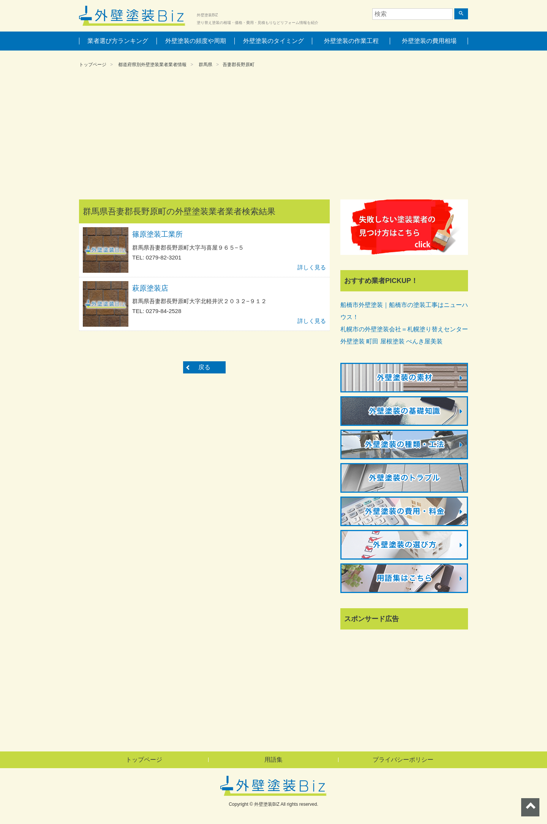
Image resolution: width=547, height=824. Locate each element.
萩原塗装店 (150, 288)
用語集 (273, 759)
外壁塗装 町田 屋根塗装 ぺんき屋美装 (391, 341)
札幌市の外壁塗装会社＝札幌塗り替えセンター (404, 329)
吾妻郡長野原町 (239, 64)
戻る (204, 367)
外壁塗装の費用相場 (429, 41)
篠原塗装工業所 (157, 234)
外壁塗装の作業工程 (351, 41)
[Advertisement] (273, 135)
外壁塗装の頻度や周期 (195, 41)
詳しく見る (311, 267)
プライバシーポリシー (403, 759)
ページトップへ (530, 807)
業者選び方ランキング (117, 41)
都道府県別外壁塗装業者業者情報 (152, 64)
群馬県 (205, 64)
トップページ (92, 64)
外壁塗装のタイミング (273, 41)
